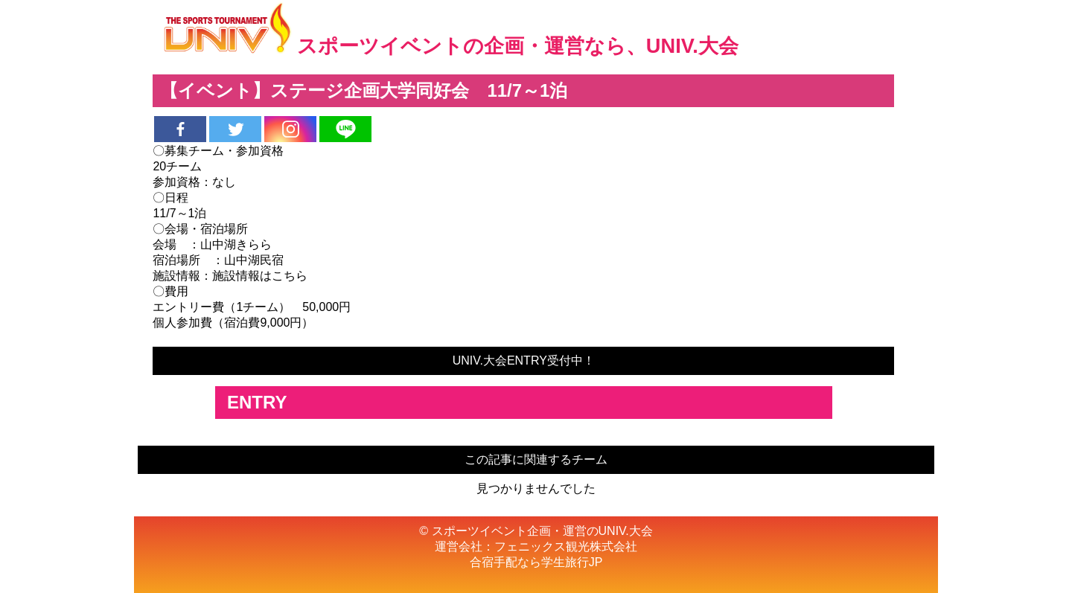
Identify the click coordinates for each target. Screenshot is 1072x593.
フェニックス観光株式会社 (565, 546)
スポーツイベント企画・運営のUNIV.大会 (542, 531)
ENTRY (257, 402)
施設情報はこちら (259, 275)
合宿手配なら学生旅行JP (536, 562)
